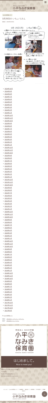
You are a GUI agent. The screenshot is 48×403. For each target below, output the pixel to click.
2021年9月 (8, 187)
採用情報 (32, 390)
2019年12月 (9, 241)
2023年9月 (8, 123)
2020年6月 (8, 228)
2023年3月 (8, 139)
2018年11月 (9, 276)
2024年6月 (8, 99)
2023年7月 (8, 129)
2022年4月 (8, 169)
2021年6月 (8, 195)
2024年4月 (8, 105)
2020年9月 (8, 220)
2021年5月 (8, 198)
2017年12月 (9, 302)
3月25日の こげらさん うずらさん (15, 319)
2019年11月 (9, 244)
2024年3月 (8, 107)
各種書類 (21, 390)
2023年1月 (8, 145)
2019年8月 (8, 252)
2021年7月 (8, 193)
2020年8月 (8, 222)
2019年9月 (8, 249)
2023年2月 (8, 142)
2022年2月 (8, 174)
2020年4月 (8, 230)
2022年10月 (9, 153)
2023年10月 (9, 121)
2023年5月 (8, 134)
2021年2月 (8, 206)
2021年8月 (8, 190)
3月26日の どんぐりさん (13, 321)
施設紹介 (27, 390)
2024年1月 (8, 113)
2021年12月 (9, 179)
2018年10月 (9, 278)
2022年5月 (8, 166)
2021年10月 (9, 185)
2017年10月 (9, 308)
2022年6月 (8, 163)
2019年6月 (8, 257)
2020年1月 (8, 238)
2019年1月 (8, 270)
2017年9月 (8, 310)
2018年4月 (8, 292)
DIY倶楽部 (38, 390)
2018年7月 (8, 286)
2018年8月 (8, 284)
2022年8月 (8, 158)
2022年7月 (8, 161)
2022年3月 (8, 171)
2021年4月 (8, 201)
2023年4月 (8, 137)
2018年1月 (8, 300)
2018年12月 (9, 273)
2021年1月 (8, 209)
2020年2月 (8, 236)
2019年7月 (8, 254)
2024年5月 (8, 102)
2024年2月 (8, 110)
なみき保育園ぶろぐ (8, 315)
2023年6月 (8, 131)
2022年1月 (8, 177)
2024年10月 (9, 89)
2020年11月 (9, 214)
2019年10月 (9, 246)
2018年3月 (8, 294)
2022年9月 (8, 155)
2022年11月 (9, 150)
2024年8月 (8, 94)
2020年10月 (9, 217)
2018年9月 (8, 281)
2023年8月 (8, 126)
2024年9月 (8, 91)
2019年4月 (8, 262)
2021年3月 (8, 204)
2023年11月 (9, 118)
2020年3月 (8, 233)
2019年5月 (8, 260)
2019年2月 (8, 268)
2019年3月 (8, 265)
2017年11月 (9, 305)
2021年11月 (9, 182)
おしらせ (5, 390)
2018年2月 (8, 297)
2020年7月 (8, 225)
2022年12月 (9, 147)
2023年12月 (9, 115)
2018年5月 (8, 289)
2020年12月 (9, 212)
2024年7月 (8, 97)
